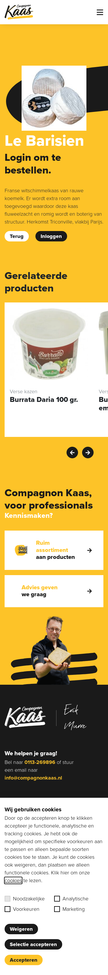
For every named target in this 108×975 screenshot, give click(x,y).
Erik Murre (75, 717)
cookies (13, 880)
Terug (17, 236)
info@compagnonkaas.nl (33, 778)
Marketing (69, 909)
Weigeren (21, 929)
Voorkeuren (22, 909)
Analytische (71, 898)
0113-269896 (39, 762)
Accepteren (23, 960)
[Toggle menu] (99, 12)
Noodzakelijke (25, 898)
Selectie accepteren (33, 944)
